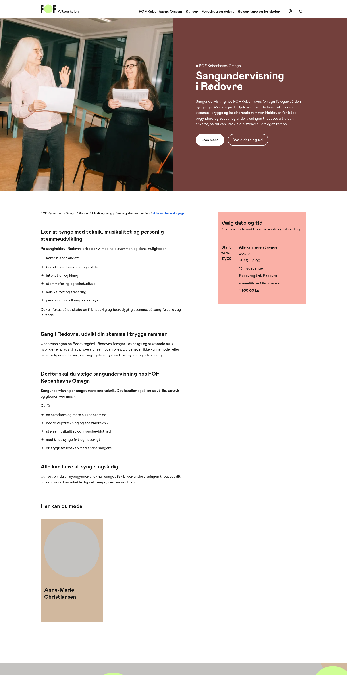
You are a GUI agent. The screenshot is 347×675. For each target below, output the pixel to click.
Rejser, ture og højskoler (259, 11)
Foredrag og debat (217, 11)
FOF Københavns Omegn (160, 11)
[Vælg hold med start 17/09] (262, 269)
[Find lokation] (290, 11)
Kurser (192, 11)
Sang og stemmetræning (133, 213)
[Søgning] (301, 11)
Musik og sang (102, 213)
